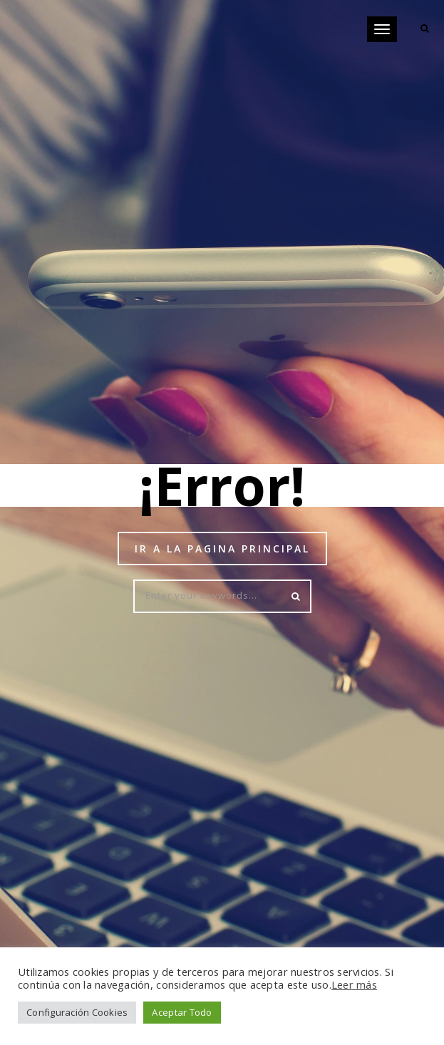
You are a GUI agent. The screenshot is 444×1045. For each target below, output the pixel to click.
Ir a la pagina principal (222, 548)
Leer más (354, 984)
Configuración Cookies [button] (77, 1012)
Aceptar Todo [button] (182, 1012)
